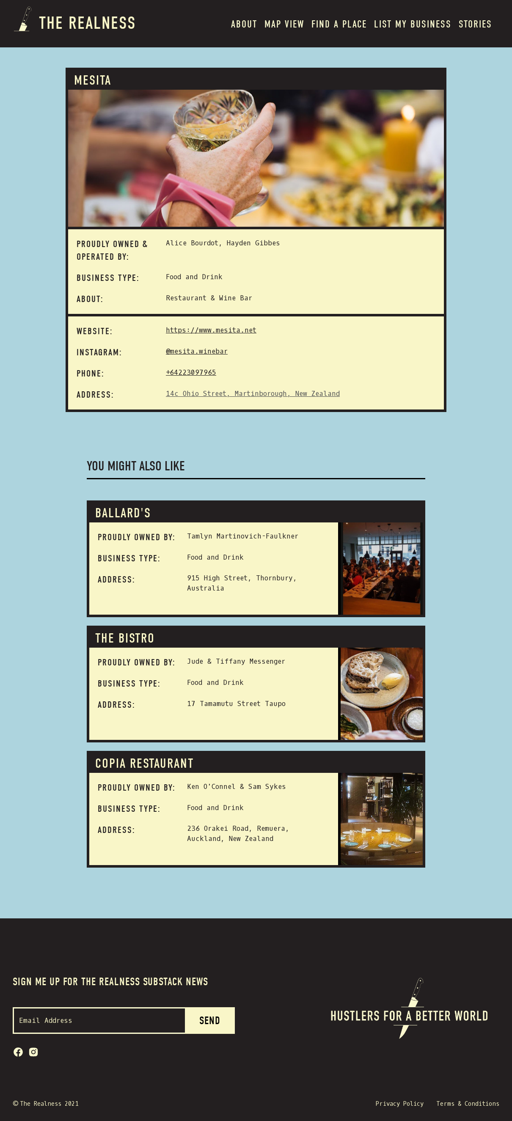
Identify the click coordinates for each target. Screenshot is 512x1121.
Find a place (339, 24)
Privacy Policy (400, 1104)
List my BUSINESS (412, 24)
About (244, 24)
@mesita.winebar (197, 351)
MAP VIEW (284, 24)
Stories (475, 24)
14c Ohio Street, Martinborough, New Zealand (253, 393)
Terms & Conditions (467, 1104)
